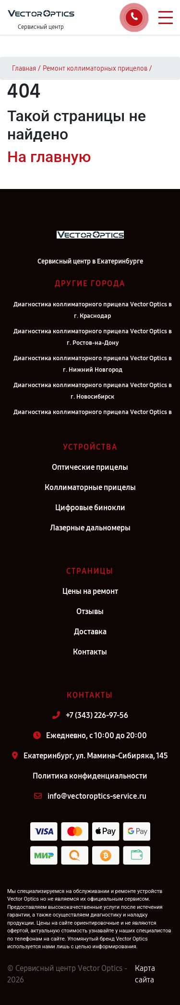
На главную (49, 157)
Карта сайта (145, 974)
